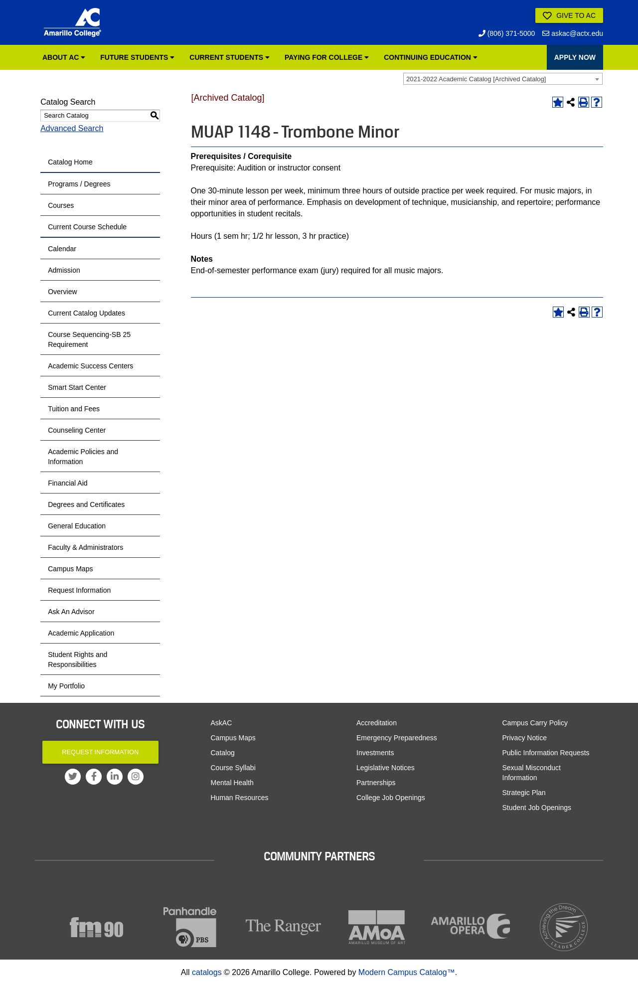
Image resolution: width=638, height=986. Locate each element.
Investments (375, 753)
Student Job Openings (537, 808)
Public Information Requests (546, 753)
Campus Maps (70, 569)
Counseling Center (77, 430)
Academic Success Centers (90, 366)
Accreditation (376, 723)
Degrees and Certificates (86, 504)
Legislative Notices (385, 768)
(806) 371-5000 (506, 33)
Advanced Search (71, 128)
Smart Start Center (77, 387)
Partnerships (376, 783)
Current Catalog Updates (86, 313)
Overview (62, 292)
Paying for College (327, 57)
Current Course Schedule (87, 227)
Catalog (223, 753)
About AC (63, 57)
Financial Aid (67, 483)
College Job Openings (390, 798)
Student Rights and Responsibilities (77, 659)
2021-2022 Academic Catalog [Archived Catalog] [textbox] (476, 79)
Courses (61, 205)
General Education (77, 526)
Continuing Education (431, 57)
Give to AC (569, 15)
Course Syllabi (233, 768)
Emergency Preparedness (396, 738)
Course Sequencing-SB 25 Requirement (89, 339)
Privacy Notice (524, 738)
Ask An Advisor (71, 612)
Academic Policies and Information (83, 457)
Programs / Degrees (79, 184)
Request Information (79, 590)
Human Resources (240, 798)
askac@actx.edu (572, 33)
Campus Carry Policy (535, 723)
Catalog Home (70, 162)
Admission (64, 270)
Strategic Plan (524, 793)
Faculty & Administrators (85, 547)
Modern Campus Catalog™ (406, 972)
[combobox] (503, 79)
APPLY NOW (575, 57)
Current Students (229, 57)
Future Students (137, 57)
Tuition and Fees (74, 409)
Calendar (62, 249)
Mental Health (232, 783)
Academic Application (81, 633)
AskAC (221, 723)
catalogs (207, 972)
